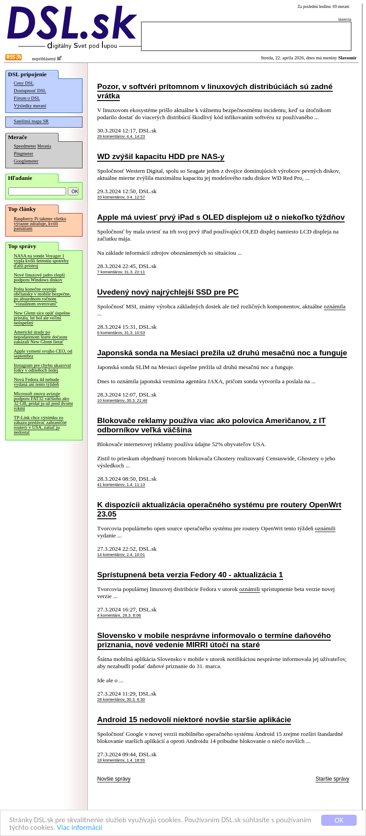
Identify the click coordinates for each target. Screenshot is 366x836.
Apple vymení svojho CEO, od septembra (43, 353)
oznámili (325, 528)
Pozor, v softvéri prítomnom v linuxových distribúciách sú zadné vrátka (215, 91)
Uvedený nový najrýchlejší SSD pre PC (168, 292)
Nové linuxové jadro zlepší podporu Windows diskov (39, 277)
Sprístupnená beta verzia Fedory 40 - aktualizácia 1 (190, 574)
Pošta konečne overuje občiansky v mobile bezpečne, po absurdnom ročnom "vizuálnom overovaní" (42, 296)
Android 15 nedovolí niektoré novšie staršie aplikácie (194, 719)
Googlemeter (26, 161)
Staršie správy (332, 779)
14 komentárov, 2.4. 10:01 (121, 554)
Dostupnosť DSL (30, 90)
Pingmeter (23, 153)
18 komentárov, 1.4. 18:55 (121, 760)
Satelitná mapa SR (31, 121)
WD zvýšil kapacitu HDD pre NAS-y (160, 156)
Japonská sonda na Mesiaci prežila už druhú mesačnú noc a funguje (222, 352)
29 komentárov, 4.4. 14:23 (121, 136)
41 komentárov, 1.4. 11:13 (121, 484)
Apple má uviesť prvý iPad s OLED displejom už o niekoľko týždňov (221, 217)
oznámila (335, 306)
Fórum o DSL (27, 98)
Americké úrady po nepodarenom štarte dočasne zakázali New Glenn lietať (40, 337)
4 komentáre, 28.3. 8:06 (119, 615)
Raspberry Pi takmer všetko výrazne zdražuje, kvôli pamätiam (40, 223)
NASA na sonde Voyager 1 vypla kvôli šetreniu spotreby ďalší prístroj (41, 260)
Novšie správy (113, 779)
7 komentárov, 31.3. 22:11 (121, 272)
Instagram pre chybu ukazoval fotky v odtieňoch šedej (42, 368)
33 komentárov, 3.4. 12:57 (121, 197)
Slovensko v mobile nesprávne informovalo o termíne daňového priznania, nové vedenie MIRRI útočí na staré (214, 640)
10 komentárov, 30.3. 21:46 (122, 400)
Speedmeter (25, 146)
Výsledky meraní (30, 105)
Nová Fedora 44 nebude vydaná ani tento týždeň (36, 382)
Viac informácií (79, 827)
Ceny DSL (24, 83)
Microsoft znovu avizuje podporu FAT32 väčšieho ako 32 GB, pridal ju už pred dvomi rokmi (43, 401)
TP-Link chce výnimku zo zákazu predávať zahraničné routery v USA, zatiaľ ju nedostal (40, 425)
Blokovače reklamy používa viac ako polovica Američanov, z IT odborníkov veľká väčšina (211, 425)
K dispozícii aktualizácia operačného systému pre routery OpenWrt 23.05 (219, 509)
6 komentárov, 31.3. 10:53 (121, 333)
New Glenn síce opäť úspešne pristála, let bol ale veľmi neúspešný (42, 318)
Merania (44, 146)
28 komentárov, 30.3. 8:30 (121, 699)
